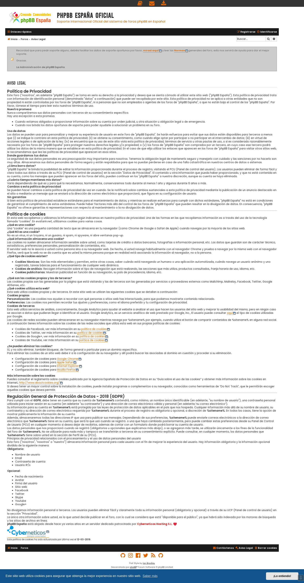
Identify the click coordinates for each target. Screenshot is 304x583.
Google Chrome (67, 359)
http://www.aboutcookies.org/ (39, 383)
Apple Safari (65, 362)
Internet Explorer (68, 366)
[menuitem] (140, 3)
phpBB (133, 567)
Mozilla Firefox (66, 370)
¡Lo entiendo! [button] (282, 576)
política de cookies (94, 329)
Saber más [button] (150, 576)
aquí (230, 313)
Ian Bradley (149, 563)
